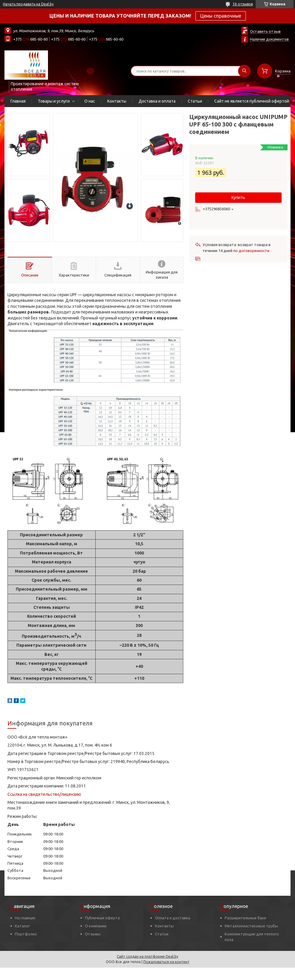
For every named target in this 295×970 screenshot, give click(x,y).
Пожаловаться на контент (166, 962)
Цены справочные (220, 15)
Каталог (22, 926)
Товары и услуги (54, 101)
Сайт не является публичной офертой (251, 101)
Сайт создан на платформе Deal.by (147, 956)
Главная (18, 101)
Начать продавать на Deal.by (28, 4)
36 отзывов (243, 4)
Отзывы (92, 934)
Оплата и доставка (172, 918)
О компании (95, 926)
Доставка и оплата (157, 101)
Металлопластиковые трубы (251, 926)
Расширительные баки (245, 918)
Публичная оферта (102, 918)
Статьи (195, 101)
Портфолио (26, 934)
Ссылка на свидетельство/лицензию (44, 794)
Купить (238, 197)
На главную (25, 918)
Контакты (116, 101)
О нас (89, 101)
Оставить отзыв (265, 31)
